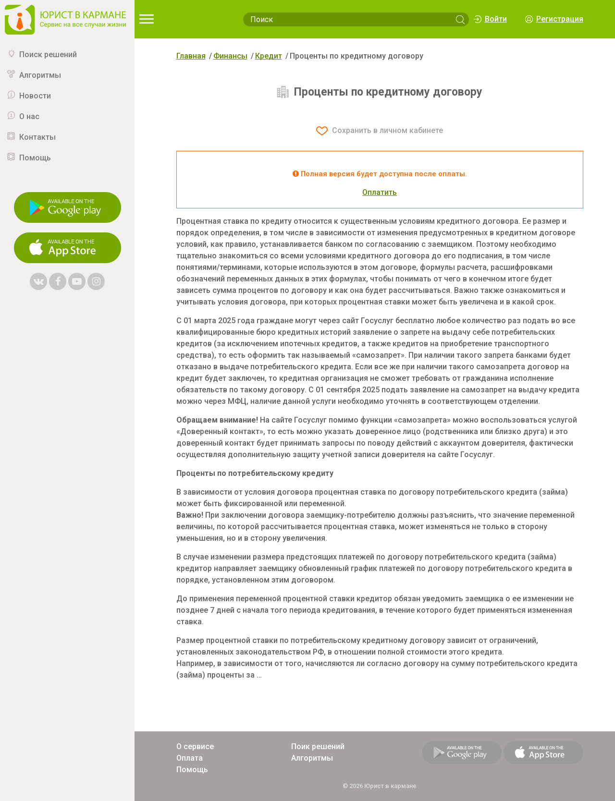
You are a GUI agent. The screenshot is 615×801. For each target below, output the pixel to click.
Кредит (268, 56)
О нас (29, 116)
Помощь (35, 157)
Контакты (37, 137)
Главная (191, 56)
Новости (35, 95)
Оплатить (379, 192)
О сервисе (195, 746)
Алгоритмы (40, 75)
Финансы (230, 56)
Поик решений (317, 746)
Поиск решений (48, 54)
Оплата (189, 758)
